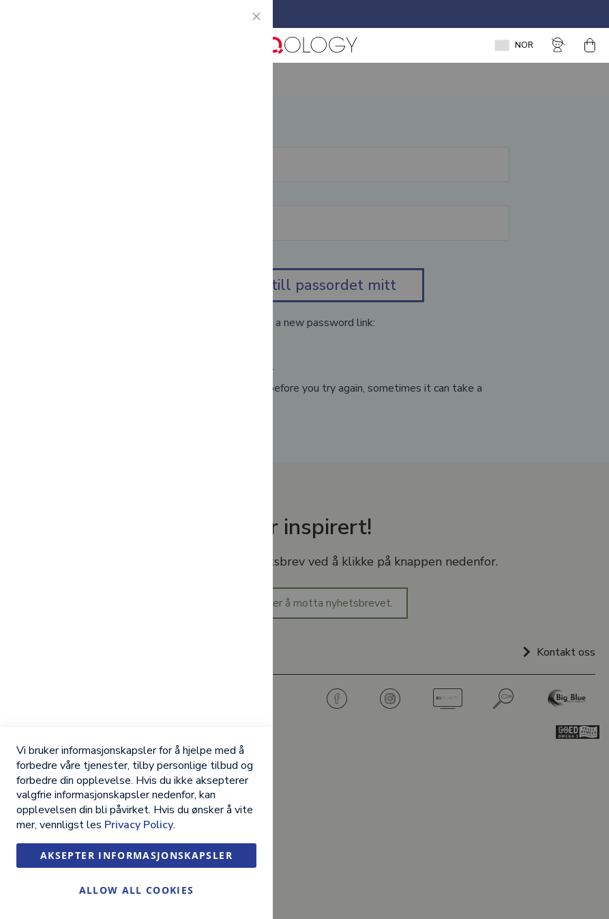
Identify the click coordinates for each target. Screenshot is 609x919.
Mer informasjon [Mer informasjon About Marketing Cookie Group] (220, 313)
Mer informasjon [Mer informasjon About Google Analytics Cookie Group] (220, 448)
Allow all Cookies (136, 890)
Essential (235, 27)
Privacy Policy (138, 824)
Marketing (235, 191)
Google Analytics (235, 371)
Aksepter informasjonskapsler (136, 855)
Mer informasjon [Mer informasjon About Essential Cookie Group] (220, 133)
